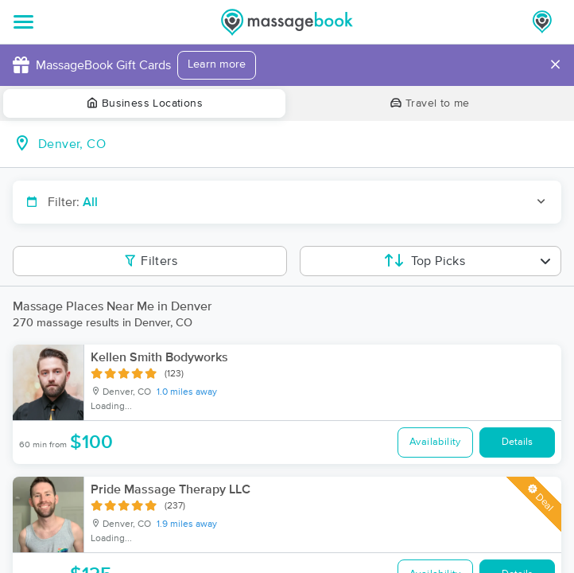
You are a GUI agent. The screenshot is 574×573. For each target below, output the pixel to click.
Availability (435, 442)
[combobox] (299, 144)
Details (517, 442)
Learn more (217, 64)
